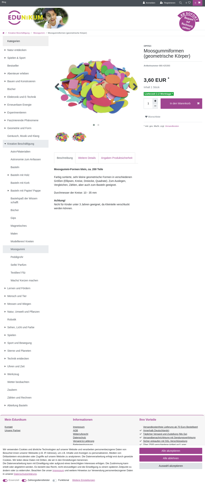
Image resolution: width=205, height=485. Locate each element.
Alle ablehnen (171, 458)
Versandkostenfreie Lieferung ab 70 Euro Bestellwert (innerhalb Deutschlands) (170, 429)
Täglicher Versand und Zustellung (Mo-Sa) (165, 434)
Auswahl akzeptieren (171, 465)
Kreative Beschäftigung (19, 33)
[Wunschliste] (188, 3)
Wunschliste (152, 116)
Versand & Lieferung (83, 441)
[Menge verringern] (155, 106)
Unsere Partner (12, 430)
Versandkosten (171, 126)
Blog (4, 2)
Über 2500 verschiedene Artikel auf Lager (164, 444)
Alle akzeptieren (171, 450)
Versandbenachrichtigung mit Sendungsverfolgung (169, 437)
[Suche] (180, 3)
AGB (75, 430)
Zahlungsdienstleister (39, 480)
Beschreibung (65, 157)
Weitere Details (87, 157)
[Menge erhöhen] (155, 101)
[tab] (65, 157)
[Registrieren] (166, 3)
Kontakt (9, 427)
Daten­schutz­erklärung (25, 474)
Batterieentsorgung (83, 444)
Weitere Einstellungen (83, 480)
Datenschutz (79, 437)
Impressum (79, 427)
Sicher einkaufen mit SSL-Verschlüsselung (165, 441)
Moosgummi (39, 33)
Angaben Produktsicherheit (116, 157)
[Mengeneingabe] (148, 103)
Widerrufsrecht (80, 434)
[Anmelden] (148, 3)
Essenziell (14, 480)
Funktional (63, 480)
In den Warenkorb (184, 103)
